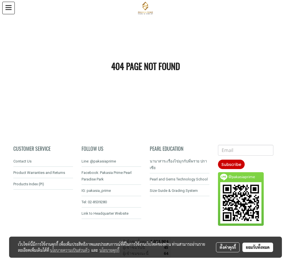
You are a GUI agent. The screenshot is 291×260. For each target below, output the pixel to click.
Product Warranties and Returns (39, 172)
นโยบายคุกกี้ (109, 250)
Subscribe (231, 164)
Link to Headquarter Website (105, 213)
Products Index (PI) (28, 184)
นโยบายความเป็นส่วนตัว (70, 250)
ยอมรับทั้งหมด (258, 247)
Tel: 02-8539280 (94, 202)
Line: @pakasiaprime (99, 161)
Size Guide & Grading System (174, 190)
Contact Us (22, 161)
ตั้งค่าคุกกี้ (228, 247)
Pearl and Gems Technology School (179, 179)
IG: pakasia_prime (96, 190)
